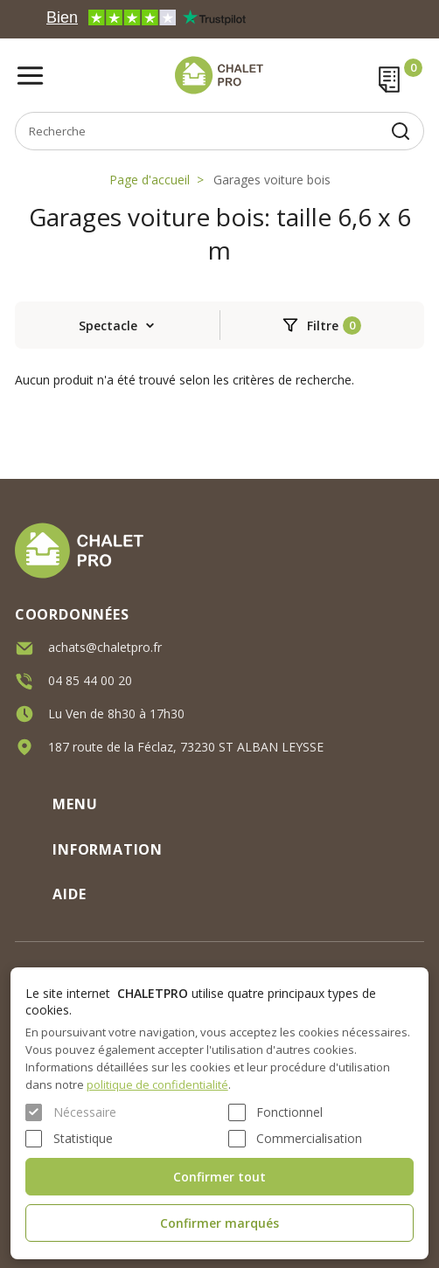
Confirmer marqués (219, 1223)
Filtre (322, 325)
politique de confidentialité (157, 1084)
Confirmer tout (219, 1176)
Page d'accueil (149, 179)
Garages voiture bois (272, 179)
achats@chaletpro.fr (105, 646)
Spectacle (108, 325)
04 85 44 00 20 (90, 679)
